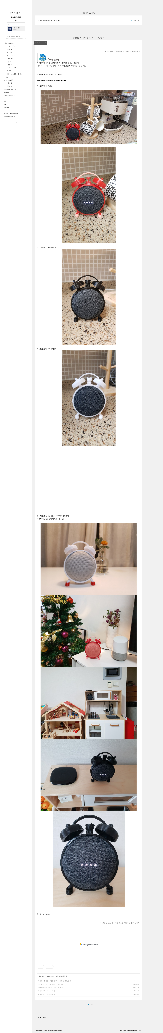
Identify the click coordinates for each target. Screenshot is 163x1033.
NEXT (93, 1004)
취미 (9, 83)
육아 (9, 49)
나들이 (7, 92)
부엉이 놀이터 (16, 13)
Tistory (128, 1030)
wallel (139, 1030)
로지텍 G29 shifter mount (45, 991)
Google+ (60, 1030)
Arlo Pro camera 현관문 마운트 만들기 (49, 987)
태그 (5, 104)
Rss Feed (38, 1030)
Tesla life (11, 46)
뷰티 (9, 86)
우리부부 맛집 (10, 89)
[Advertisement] (88, 464)
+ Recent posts (41, 1017)
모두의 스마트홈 (9, 116)
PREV (84, 1004)
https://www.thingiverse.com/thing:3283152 (52, 80)
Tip (9, 61)
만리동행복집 (9, 95)
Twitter (45, 1030)
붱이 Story (9, 43)
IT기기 (11, 55)
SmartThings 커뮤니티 (11, 113)
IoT (9, 52)
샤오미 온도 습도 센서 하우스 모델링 (49, 984)
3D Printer (11, 68)
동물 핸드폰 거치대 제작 (45, 994)
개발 (9, 65)
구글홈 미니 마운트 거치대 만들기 (49, 20)
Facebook (50, 1030)
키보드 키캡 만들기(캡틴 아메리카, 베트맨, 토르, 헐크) (54, 981)
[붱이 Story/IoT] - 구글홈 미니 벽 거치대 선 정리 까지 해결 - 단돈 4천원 (62, 66)
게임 (10, 58)
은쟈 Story (8, 80)
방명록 (6, 107)
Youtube (55, 1030)
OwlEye (10, 71)
